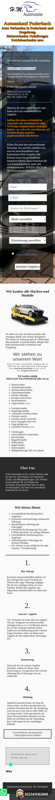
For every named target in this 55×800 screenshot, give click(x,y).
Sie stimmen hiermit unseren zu (30, 253)
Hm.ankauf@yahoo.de (25, 86)
